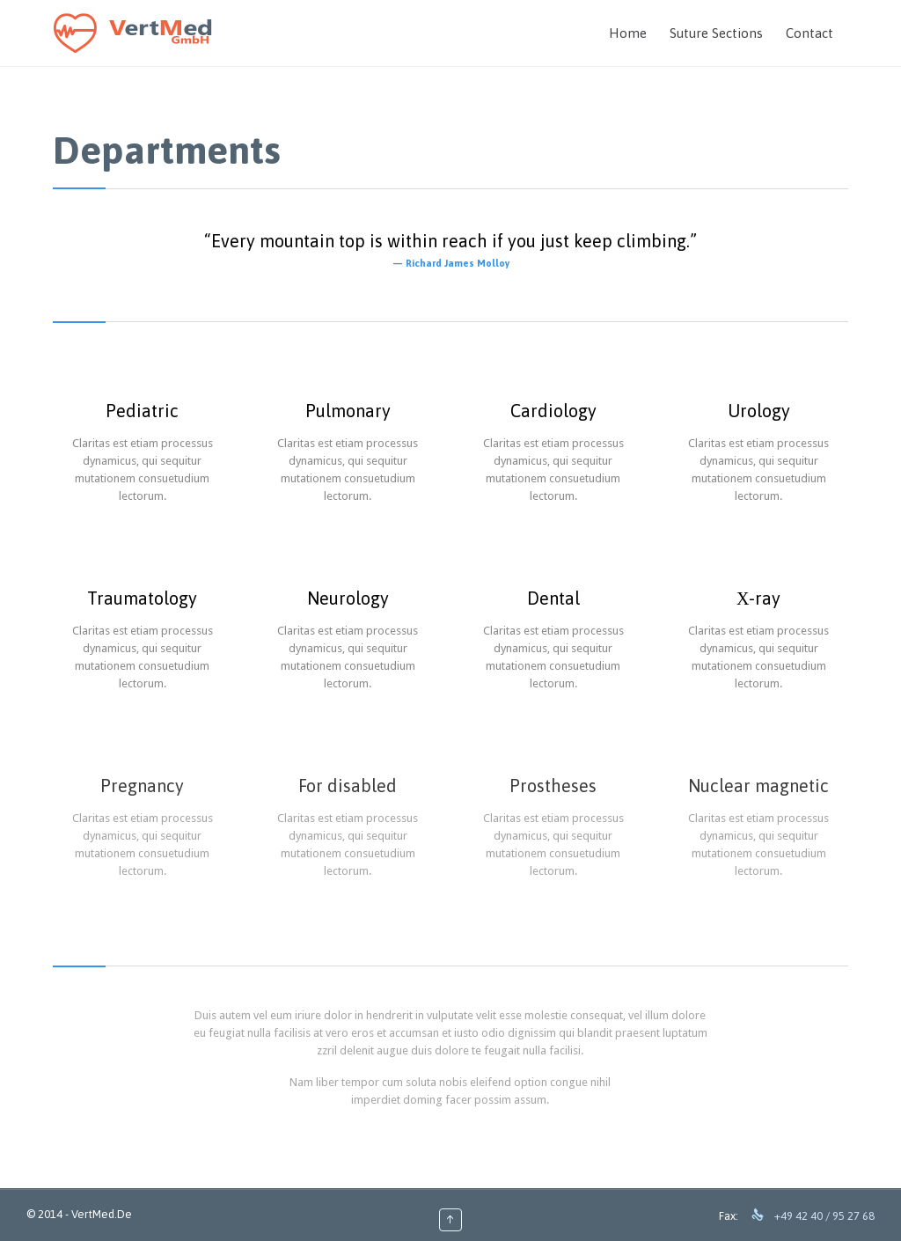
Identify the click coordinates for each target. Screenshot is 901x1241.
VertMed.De (101, 1214)
